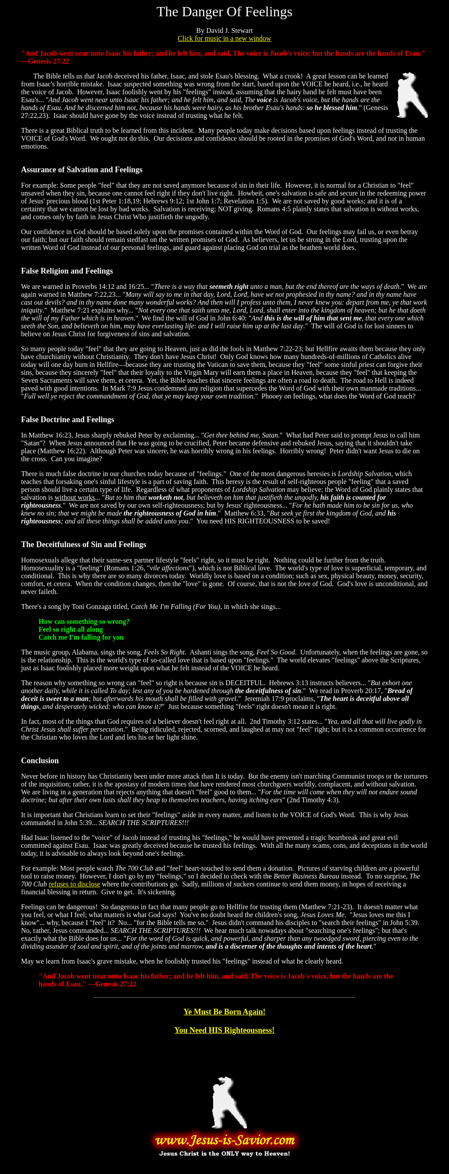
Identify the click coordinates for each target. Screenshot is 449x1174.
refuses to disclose (74, 884)
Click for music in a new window (224, 38)
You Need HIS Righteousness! (225, 1030)
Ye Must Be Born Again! (224, 1011)
